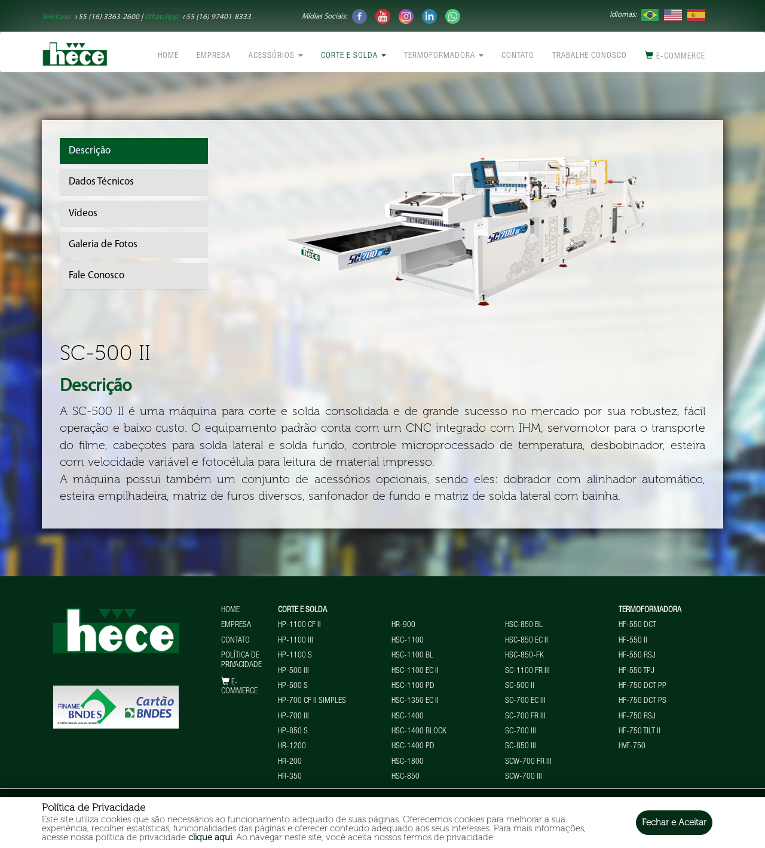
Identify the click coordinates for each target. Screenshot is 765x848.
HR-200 (290, 762)
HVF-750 (632, 746)
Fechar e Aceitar (674, 822)
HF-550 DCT (637, 625)
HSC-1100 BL (412, 656)
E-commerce (675, 56)
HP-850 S (293, 731)
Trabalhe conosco (589, 56)
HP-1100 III (295, 641)
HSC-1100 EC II (415, 671)
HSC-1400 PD (412, 746)
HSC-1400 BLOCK (418, 731)
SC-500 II (519, 686)
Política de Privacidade (241, 660)
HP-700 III (293, 716)
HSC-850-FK (524, 656)
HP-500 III (293, 671)
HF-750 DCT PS (642, 701)
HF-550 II (633, 641)
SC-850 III (520, 746)
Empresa (214, 56)
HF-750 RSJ (637, 716)
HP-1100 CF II (299, 625)
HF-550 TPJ (636, 671)
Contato (517, 56)
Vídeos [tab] (83, 213)
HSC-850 (405, 777)
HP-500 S (293, 686)
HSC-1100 (407, 641)
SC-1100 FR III (527, 671)
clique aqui (210, 837)
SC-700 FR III (525, 716)
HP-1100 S (295, 656)
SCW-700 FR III (528, 762)
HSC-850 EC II (526, 641)
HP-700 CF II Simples (312, 701)
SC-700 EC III (525, 701)
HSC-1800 (407, 762)
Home (168, 56)
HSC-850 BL (524, 625)
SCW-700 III (523, 777)
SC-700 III (520, 731)
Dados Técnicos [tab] (101, 182)
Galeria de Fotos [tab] (103, 244)
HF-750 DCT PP (642, 686)
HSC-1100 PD (412, 686)
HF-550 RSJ (637, 656)
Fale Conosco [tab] (96, 276)
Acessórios (276, 56)
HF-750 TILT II (639, 731)
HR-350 (290, 777)
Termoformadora (444, 56)
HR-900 (403, 625)
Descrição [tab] (90, 151)
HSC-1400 (407, 716)
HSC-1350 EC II (415, 701)
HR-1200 (292, 746)
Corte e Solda (353, 56)
